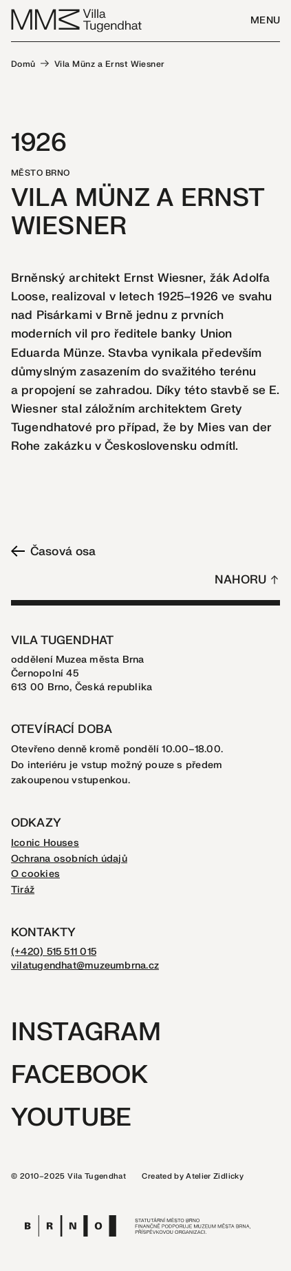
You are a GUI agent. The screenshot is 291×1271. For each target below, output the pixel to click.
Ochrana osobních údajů (69, 859)
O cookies (35, 874)
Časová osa (53, 551)
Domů (23, 64)
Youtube (71, 1118)
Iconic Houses (45, 843)
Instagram (86, 1032)
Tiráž (22, 890)
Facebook (79, 1075)
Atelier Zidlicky (215, 1176)
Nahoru (240, 579)
